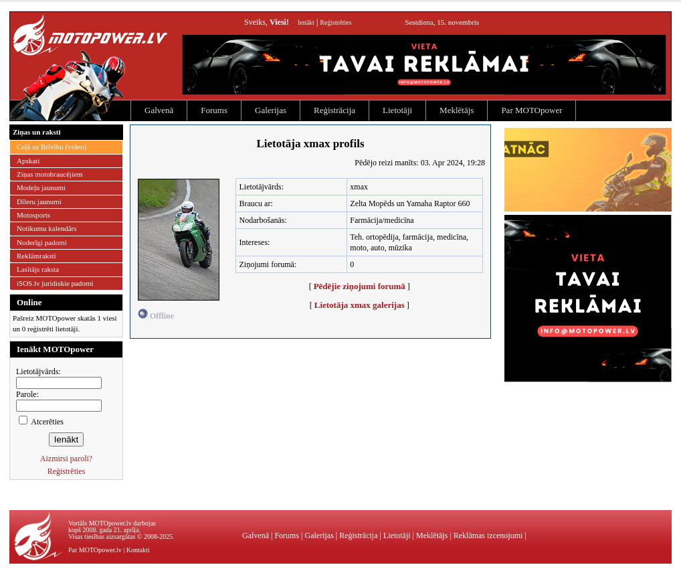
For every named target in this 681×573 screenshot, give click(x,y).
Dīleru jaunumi (39, 201)
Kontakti (138, 550)
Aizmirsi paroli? (66, 458)
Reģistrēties (335, 22)
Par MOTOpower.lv (95, 550)
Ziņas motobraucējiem (50, 174)
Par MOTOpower (531, 110)
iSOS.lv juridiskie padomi (55, 283)
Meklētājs (457, 110)
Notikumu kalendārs (47, 228)
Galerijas (270, 110)
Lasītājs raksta (38, 269)
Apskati (28, 161)
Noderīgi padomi (42, 242)
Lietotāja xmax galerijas (359, 305)
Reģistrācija (334, 110)
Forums (214, 110)
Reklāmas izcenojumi (488, 535)
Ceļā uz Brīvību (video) (51, 147)
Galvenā (158, 110)
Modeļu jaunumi (41, 187)
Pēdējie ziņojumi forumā (359, 286)
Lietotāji (397, 110)
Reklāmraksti (36, 256)
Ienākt (306, 22)
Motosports (33, 215)
